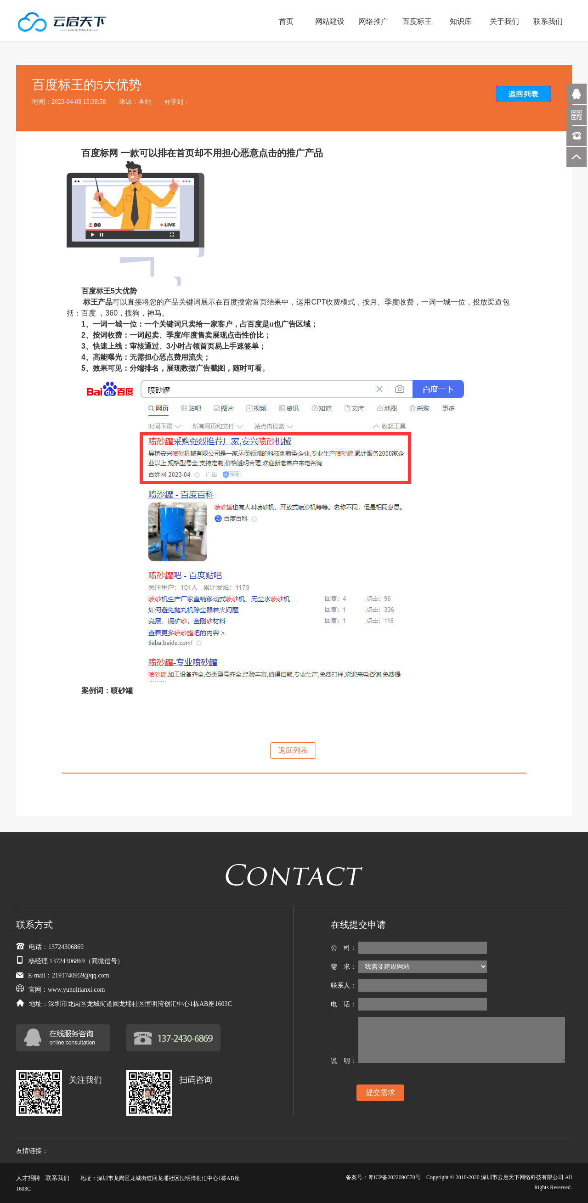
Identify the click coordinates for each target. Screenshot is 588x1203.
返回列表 (293, 750)
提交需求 (380, 1092)
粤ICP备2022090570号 (394, 1177)
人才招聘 (28, 1178)
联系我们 (57, 1178)
